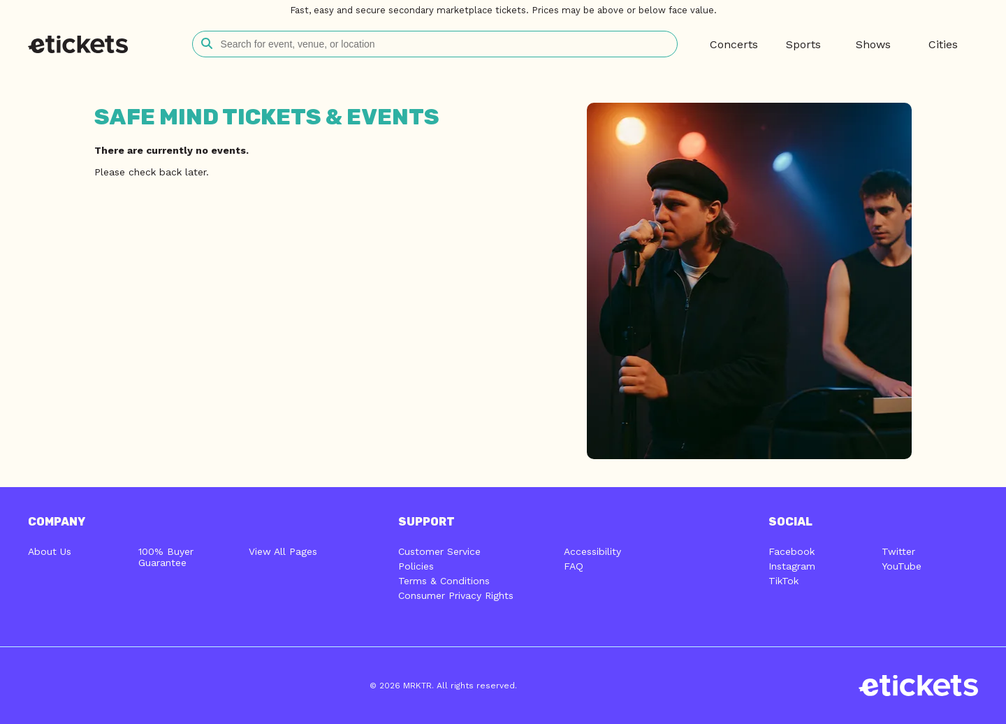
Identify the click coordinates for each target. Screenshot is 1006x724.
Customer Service (439, 551)
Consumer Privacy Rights (455, 595)
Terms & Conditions (444, 580)
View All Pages (283, 551)
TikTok (783, 580)
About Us (49, 551)
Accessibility (592, 551)
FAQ (573, 566)
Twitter (898, 551)
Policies (416, 566)
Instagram (791, 566)
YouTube (901, 566)
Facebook (791, 551)
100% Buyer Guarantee (166, 557)
